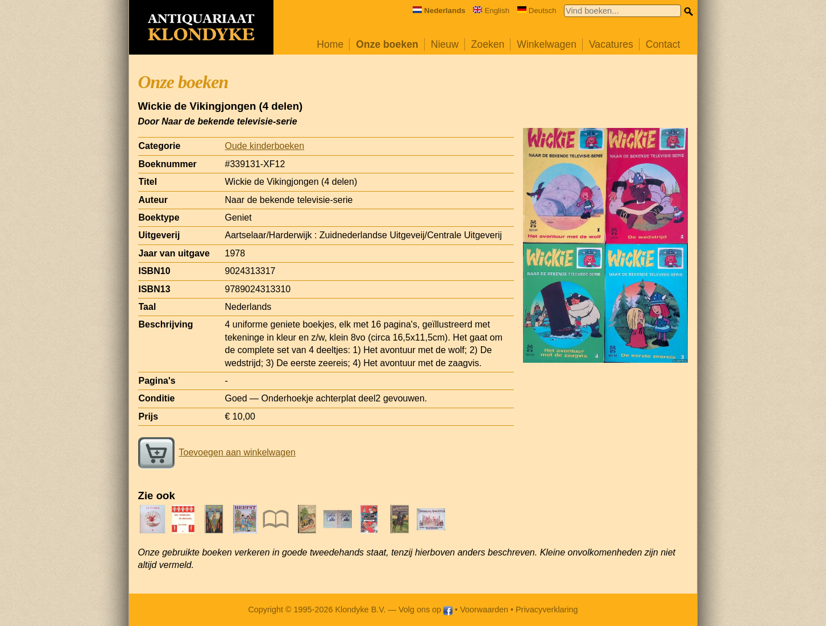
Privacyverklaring (547, 609)
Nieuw (445, 44)
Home (330, 44)
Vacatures (611, 44)
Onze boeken (387, 44)
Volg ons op (426, 609)
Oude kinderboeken (265, 146)
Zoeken (488, 44)
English (491, 10)
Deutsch (537, 10)
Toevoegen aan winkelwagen (217, 452)
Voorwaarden (484, 609)
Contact (663, 44)
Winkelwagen (546, 44)
